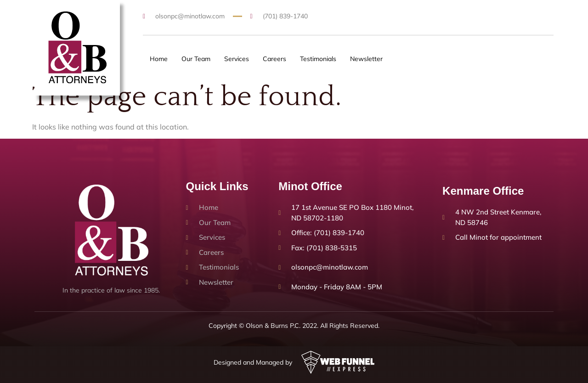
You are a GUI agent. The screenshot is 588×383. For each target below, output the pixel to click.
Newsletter (366, 59)
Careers (274, 59)
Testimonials (318, 59)
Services (236, 59)
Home (159, 59)
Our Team (195, 59)
